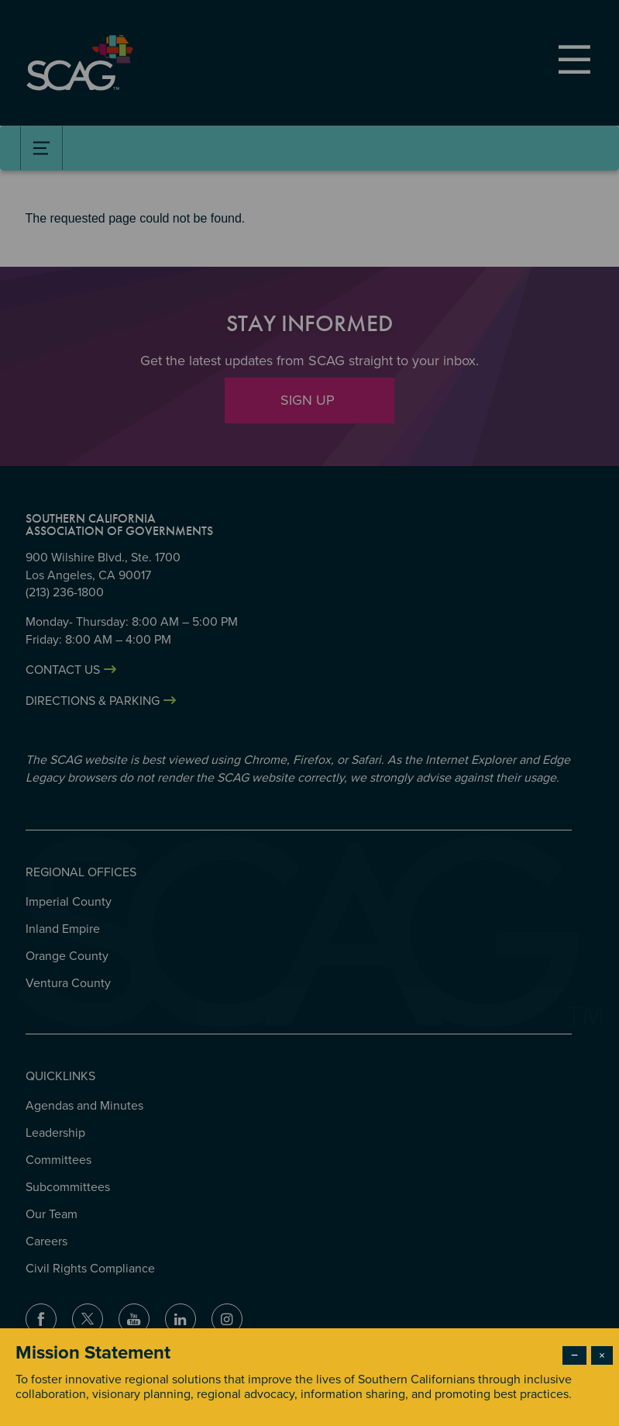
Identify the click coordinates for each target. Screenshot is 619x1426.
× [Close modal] (602, 1355)
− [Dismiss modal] (574, 1355)
